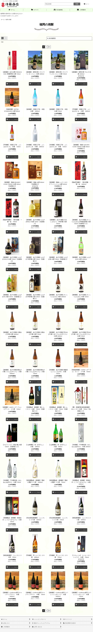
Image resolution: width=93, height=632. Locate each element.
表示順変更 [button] (51, 38)
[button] (58, 10)
